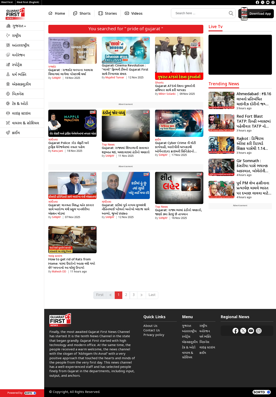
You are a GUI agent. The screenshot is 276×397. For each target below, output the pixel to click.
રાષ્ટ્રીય (203, 326)
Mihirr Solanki (167, 94)
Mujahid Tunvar (114, 77)
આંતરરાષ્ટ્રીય (189, 331)
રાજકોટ (52, 67)
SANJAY (56, 78)
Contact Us (151, 331)
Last (152, 295)
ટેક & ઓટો (188, 348)
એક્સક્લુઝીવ (190, 342)
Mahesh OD (59, 272)
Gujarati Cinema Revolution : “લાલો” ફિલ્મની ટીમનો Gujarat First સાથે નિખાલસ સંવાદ (125, 70)
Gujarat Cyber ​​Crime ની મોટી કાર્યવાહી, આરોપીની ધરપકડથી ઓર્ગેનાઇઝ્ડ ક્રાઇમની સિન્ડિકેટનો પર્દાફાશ (175, 149)
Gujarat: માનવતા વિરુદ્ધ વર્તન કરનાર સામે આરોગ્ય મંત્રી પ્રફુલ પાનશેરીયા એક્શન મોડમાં (71, 209)
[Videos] (133, 13)
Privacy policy (153, 335)
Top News (108, 145)
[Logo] (15, 13)
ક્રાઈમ (158, 140)
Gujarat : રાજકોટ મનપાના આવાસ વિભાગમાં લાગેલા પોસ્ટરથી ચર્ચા (70, 72)
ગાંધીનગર (53, 140)
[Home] (57, 13)
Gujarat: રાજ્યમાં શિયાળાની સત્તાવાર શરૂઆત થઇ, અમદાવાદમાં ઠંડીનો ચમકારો (126, 150)
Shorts (159, 83)
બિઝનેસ (204, 342)
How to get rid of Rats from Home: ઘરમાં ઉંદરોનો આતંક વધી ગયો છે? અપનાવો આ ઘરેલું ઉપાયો (71, 264)
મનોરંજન (204, 331)
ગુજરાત (186, 326)
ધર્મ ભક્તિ (205, 337)
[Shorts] (81, 13)
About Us (150, 326)
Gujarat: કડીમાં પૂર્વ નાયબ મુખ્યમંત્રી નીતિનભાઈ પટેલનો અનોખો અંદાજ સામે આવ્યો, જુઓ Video (125, 209)
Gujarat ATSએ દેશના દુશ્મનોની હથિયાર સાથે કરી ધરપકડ (175, 88)
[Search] (199, 13)
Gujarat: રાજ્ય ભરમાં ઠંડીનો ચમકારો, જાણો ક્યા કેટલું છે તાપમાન (178, 212)
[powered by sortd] (261, 392)
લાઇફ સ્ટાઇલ (55, 256)
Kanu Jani (57, 151)
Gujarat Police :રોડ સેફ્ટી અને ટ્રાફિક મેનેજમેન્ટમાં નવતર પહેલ (68, 145)
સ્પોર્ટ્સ (186, 337)
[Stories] (107, 13)
